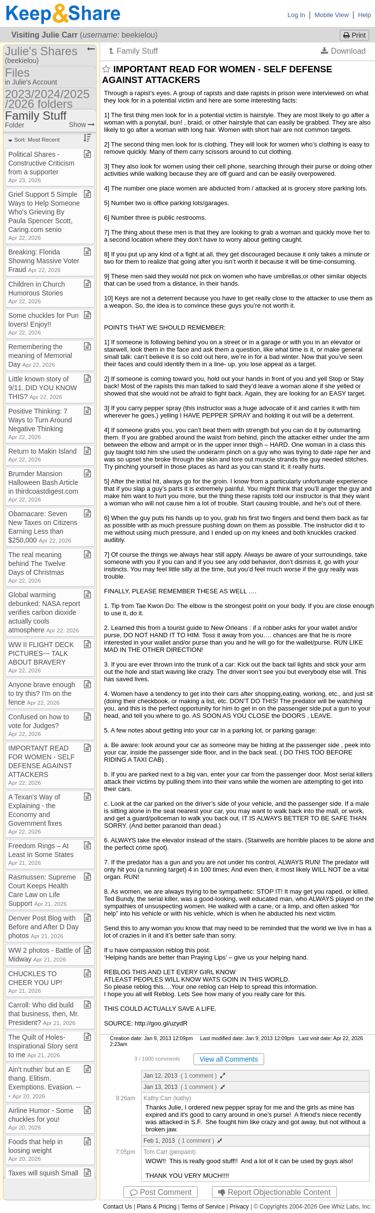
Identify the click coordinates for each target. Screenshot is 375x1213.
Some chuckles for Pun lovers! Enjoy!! (43, 323)
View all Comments (229, 1059)
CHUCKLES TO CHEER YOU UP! (35, 982)
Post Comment (160, 1192)
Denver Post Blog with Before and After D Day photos (43, 927)
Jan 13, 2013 (184, 1087)
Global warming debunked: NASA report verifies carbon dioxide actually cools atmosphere (44, 612)
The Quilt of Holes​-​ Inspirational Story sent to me (43, 1046)
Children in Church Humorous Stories (36, 292)
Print (354, 35)
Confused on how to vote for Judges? (38, 725)
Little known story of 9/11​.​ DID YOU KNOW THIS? (42, 387)
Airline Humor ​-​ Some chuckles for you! (41, 1118)
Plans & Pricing (156, 1206)
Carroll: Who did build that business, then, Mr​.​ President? (43, 1013)
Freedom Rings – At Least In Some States (41, 854)
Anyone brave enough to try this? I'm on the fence (41, 693)
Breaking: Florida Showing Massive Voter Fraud (44, 260)
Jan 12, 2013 (184, 1075)
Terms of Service (203, 1206)
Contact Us (117, 1206)
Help (364, 15)
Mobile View (331, 15)
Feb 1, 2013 (183, 1140)
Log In (296, 15)
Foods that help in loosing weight (35, 1150)
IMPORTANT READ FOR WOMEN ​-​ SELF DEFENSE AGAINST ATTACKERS (41, 765)
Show (82, 124)
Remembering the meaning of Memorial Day (40, 355)
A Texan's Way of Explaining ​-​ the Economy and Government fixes (35, 814)
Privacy (239, 1206)
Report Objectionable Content (274, 1192)
